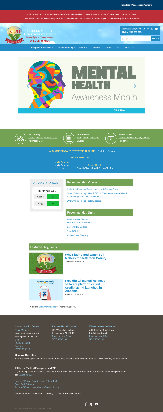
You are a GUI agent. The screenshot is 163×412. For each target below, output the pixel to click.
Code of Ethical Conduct (69, 394)
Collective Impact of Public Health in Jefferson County (93, 189)
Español (111, 151)
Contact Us (129, 48)
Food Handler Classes (77, 219)
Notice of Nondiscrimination (28, 394)
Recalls (39, 138)
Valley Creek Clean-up (77, 235)
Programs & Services (42, 48)
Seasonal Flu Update (77, 227)
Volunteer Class (36, 141)
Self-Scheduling (66, 48)
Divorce (80, 141)
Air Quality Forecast (46, 183)
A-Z (117, 48)
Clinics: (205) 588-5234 (132, 32)
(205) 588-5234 (22, 343)
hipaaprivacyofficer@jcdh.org (45, 387)
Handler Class (50, 138)
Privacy (49, 394)
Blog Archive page (47, 307)
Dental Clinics (125, 138)
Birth (79, 138)
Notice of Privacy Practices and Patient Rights (37, 381)
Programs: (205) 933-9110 (133, 29)
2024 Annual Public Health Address (84, 201)
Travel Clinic (73, 231)
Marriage (94, 138)
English (101, 151)
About (83, 48)
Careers (108, 48)
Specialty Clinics (141, 138)
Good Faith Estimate (24, 384)
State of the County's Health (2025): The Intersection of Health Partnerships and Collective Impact (97, 195)
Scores (31, 138)
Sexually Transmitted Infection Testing (95, 168)
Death (86, 138)
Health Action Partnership (79, 223)
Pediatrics (123, 141)
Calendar (95, 48)
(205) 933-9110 (22, 349)
